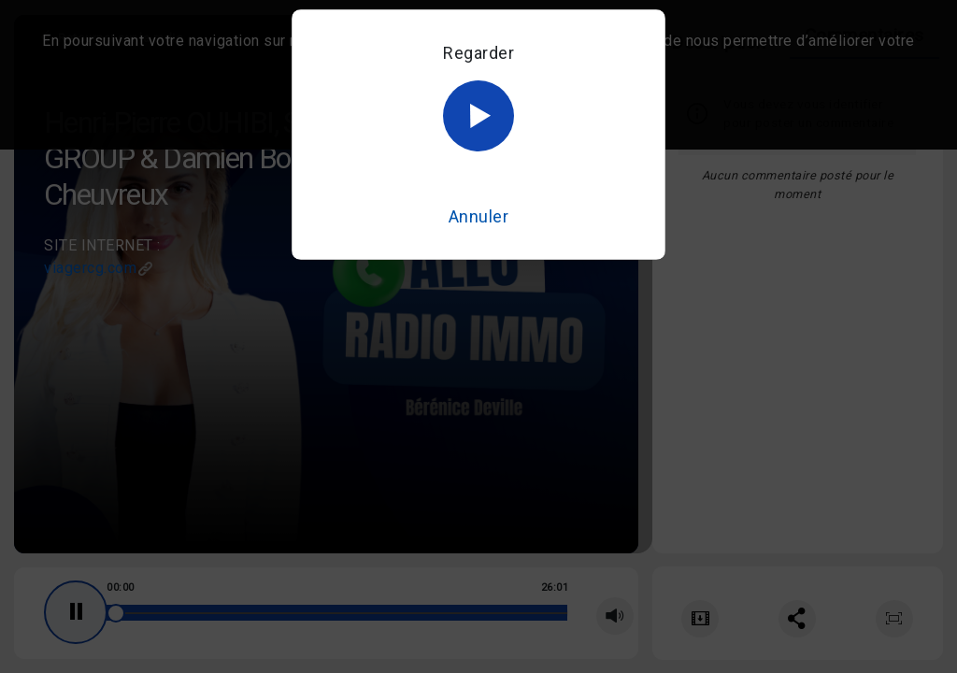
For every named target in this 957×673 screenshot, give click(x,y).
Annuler (479, 216)
